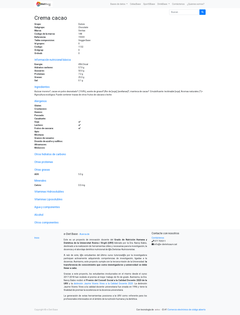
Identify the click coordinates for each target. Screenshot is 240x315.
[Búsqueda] (202, 12)
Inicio (36, 238)
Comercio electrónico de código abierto (187, 309)
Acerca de (84, 234)
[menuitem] (135, 4)
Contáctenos (158, 238)
